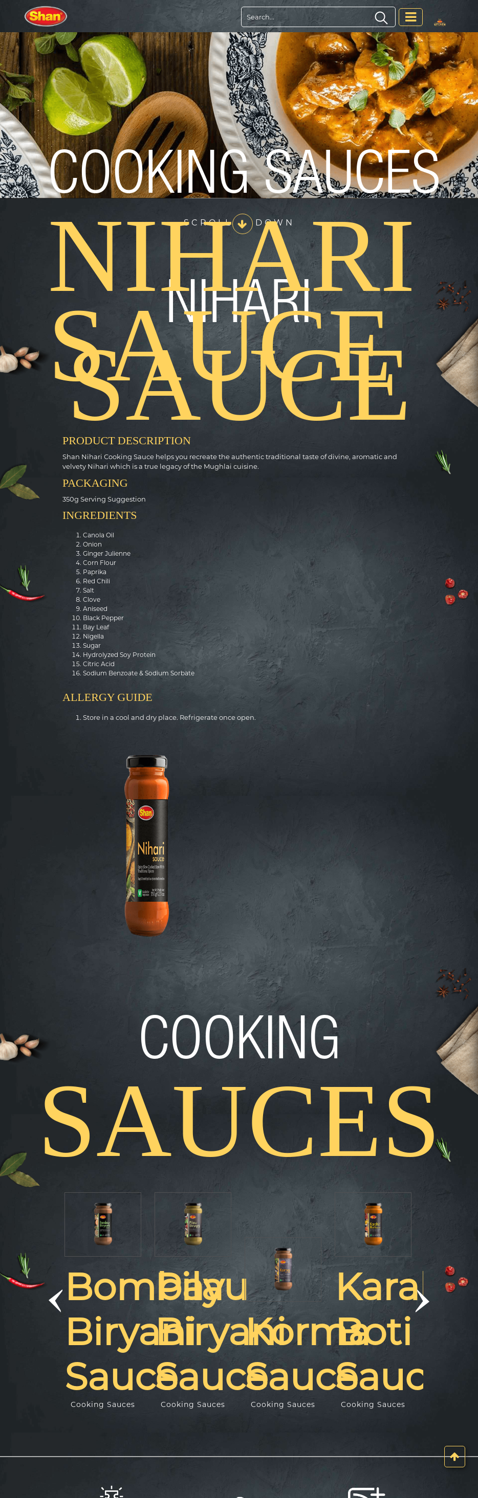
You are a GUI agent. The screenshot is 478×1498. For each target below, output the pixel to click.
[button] (55, 1301)
